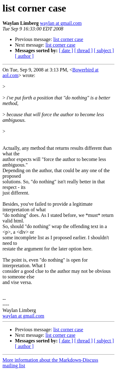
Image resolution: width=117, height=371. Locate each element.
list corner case (68, 39)
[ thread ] (83, 50)
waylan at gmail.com (61, 23)
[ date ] (66, 50)
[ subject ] (104, 50)
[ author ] (24, 56)
